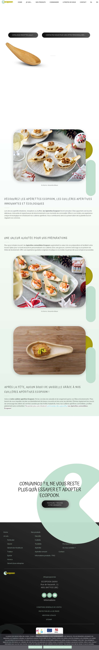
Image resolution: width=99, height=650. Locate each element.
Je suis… (6, 536)
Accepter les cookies (35, 647)
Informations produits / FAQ (45, 556)
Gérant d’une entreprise (15, 564)
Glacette (38, 536)
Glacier (9, 544)
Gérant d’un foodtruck (15, 548)
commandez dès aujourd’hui (57, 406)
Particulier (10, 540)
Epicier (9, 556)
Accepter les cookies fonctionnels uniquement (57, 647)
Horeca (10, 560)
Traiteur (10, 552)
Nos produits (35, 532)
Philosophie (67, 540)
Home (5, 532)
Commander (63, 532)
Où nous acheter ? (69, 548)
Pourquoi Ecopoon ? (70, 544)
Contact (61, 552)
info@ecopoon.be (49, 577)
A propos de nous (65, 536)
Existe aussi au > (64, 102)
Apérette (38, 548)
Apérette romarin (41, 552)
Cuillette (38, 540)
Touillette (38, 544)
